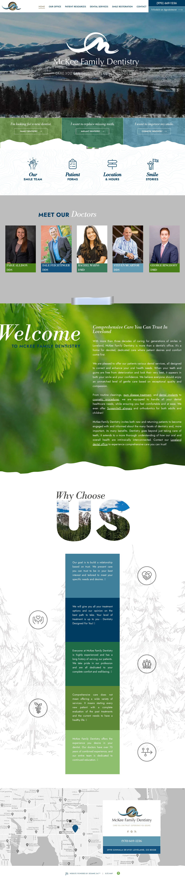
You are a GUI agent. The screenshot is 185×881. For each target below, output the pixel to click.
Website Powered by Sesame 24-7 (82, 873)
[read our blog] (135, 831)
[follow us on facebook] (128, 831)
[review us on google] (131, 831)
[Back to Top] (118, 873)
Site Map (109, 873)
